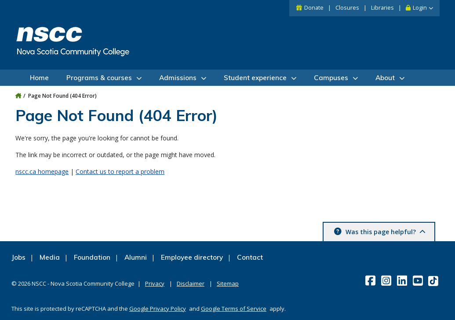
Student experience (255, 78)
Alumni (135, 257)
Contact (250, 257)
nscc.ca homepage (42, 171)
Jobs (18, 257)
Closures (347, 7)
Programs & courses (99, 78)
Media (50, 257)
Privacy (154, 283)
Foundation (92, 257)
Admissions (178, 78)
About (385, 78)
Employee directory (192, 257)
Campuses (331, 78)
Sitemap (228, 283)
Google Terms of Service (233, 309)
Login (420, 7)
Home (39, 78)
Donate (314, 7)
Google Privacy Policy (157, 309)
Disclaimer (190, 283)
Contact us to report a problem (120, 171)
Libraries (382, 7)
